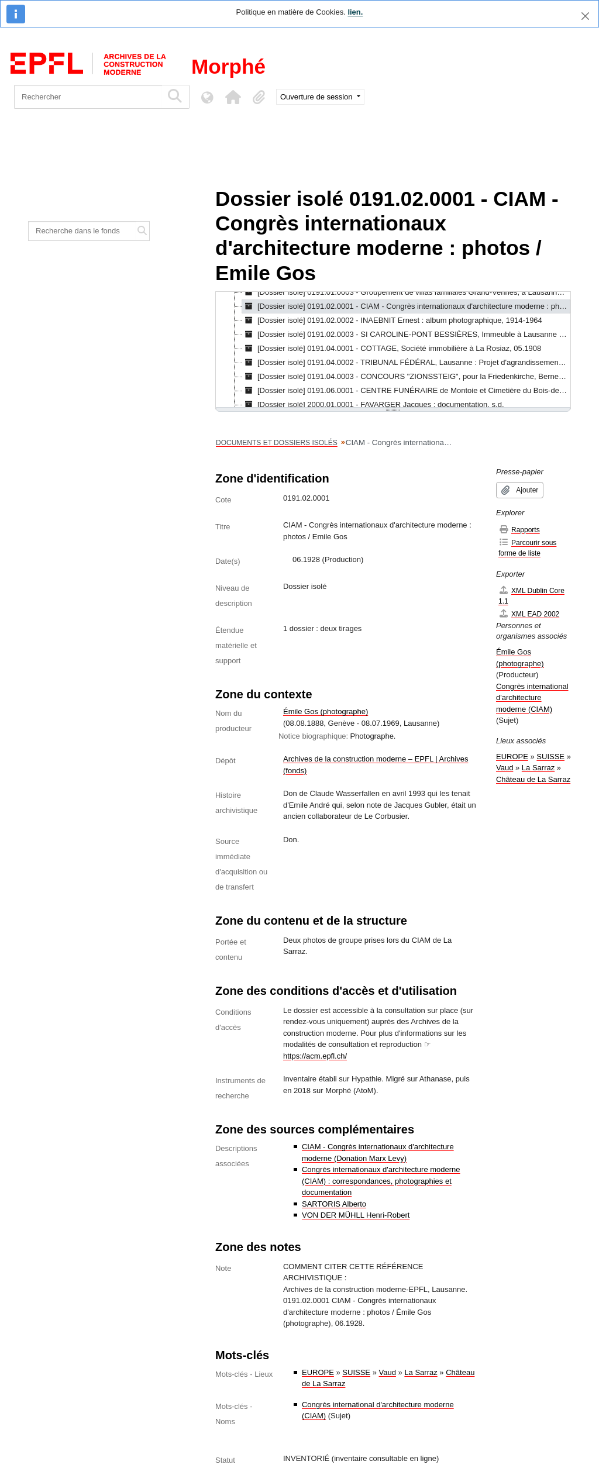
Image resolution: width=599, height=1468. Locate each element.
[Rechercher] (88, 97)
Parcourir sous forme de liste (527, 547)
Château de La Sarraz (533, 779)
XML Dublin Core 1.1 (531, 595)
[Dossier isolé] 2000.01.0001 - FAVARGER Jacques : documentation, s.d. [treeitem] (373, 405)
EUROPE (318, 1372)
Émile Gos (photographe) (325, 711)
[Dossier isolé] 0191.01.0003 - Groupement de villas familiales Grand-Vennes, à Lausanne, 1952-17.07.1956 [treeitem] (406, 292)
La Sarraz (420, 1372)
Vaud (387, 1372)
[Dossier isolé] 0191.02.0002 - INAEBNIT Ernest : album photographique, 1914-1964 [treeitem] (392, 320)
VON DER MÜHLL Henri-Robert (355, 1215)
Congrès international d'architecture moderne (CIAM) (532, 698)
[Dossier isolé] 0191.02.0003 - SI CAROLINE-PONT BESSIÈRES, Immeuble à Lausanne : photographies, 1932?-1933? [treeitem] (406, 335)
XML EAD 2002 (528, 613)
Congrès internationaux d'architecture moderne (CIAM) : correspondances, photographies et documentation (381, 1181)
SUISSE (356, 1372)
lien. (355, 12)
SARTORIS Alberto (334, 1204)
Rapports (519, 529)
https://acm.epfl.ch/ (315, 1056)
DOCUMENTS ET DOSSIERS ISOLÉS (277, 443)
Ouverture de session (317, 96)
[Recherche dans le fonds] (82, 231)
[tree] (393, 350)
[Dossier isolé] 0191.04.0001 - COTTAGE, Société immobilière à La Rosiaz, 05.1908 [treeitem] (391, 349)
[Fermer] (585, 16)
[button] (233, 97)
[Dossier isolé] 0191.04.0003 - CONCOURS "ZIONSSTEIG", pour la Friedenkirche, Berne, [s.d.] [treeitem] (406, 377)
